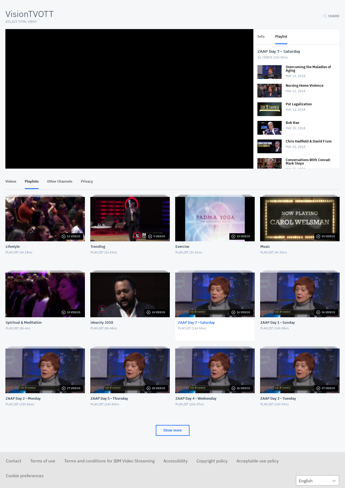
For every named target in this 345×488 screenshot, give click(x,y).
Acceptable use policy (257, 460)
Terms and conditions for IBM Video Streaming (109, 460)
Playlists (32, 181)
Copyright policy (211, 460)
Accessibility (175, 460)
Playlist (281, 36)
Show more (172, 430)
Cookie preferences (25, 475)
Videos (10, 181)
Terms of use (42, 460)
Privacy (87, 181)
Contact (13, 460)
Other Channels (59, 181)
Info (260, 36)
